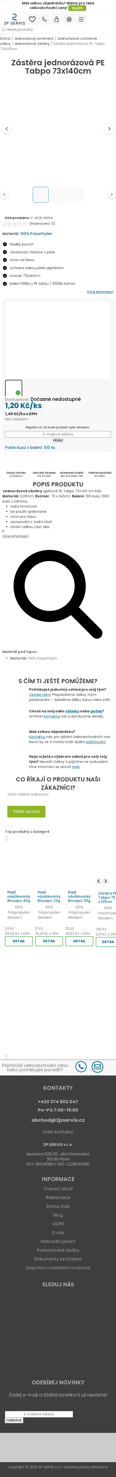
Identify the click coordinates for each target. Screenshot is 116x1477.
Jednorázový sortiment (34, 38)
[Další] (6, 1057)
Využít (77, 8)
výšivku (72, 711)
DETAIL (19, 941)
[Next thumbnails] (112, 194)
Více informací (100, 291)
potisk (96, 711)
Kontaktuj (52, 716)
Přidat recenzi (26, 811)
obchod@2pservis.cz (58, 1120)
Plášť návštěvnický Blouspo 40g (18, 896)
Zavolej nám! (40, 694)
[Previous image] (7, 129)
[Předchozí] (6, 838)
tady (76, 766)
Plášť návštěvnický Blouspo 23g (49, 896)
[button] (58, 29)
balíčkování (95, 741)
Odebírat (14, 1420)
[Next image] (109, 129)
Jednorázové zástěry (32, 43)
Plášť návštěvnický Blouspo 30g (79, 896)
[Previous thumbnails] (4, 194)
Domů (5, 38)
